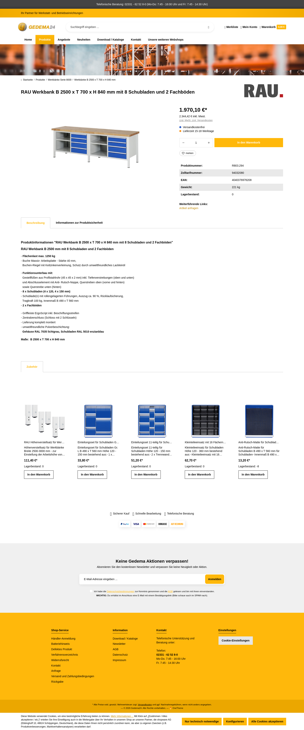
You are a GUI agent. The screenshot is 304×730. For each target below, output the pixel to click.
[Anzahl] (196, 142)
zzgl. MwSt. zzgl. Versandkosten (196, 120)
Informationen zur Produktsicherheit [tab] (79, 222)
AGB (170, 591)
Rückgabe (57, 681)
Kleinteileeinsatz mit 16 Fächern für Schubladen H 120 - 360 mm (205, 442)
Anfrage (56, 670)
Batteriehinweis (60, 643)
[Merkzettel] (231, 27)
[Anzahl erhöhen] (209, 142)
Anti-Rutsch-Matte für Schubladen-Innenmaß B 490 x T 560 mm (259, 442)
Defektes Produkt (61, 649)
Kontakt (55, 665)
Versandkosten (145, 704)
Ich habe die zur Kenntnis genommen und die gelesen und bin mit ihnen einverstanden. (154, 591)
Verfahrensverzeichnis (64, 654)
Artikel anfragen (188, 208)
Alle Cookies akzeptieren (267, 721)
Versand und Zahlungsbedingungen (72, 676)
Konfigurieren (235, 721)
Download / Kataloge (125, 638)
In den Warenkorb (248, 142)
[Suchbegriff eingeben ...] (140, 27)
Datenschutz (120, 654)
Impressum (119, 660)
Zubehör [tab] (32, 366)
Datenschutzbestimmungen (120, 591)
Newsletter (119, 643)
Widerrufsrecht (60, 660)
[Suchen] (208, 27)
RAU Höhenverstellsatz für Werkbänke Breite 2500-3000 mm (45, 442)
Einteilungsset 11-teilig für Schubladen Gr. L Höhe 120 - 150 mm (152, 442)
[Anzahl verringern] (183, 142)
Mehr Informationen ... (122, 716)
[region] (95, 147)
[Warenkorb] (272, 27)
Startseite (27, 79)
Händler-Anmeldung (63, 638)
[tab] (35, 222)
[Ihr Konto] (248, 27)
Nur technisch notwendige (202, 721)
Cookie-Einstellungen (236, 640)
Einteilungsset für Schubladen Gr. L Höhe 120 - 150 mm (98, 442)
